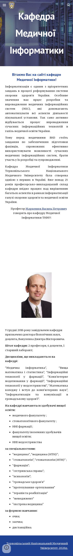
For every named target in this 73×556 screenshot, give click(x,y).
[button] (4, 5)
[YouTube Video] (37, 247)
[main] (37, 33)
